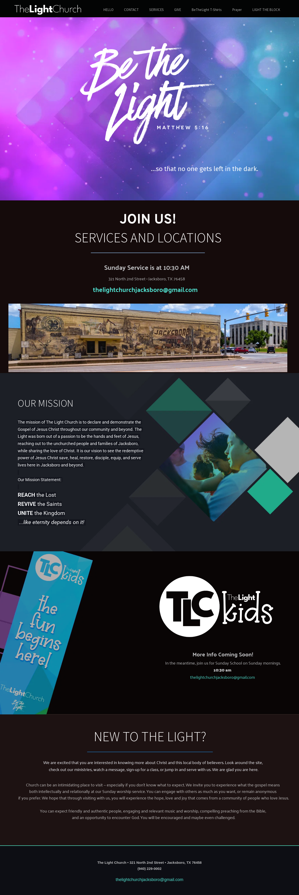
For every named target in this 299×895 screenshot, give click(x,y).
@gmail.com (180, 289)
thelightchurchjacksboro (128, 289)
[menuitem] (108, 10)
